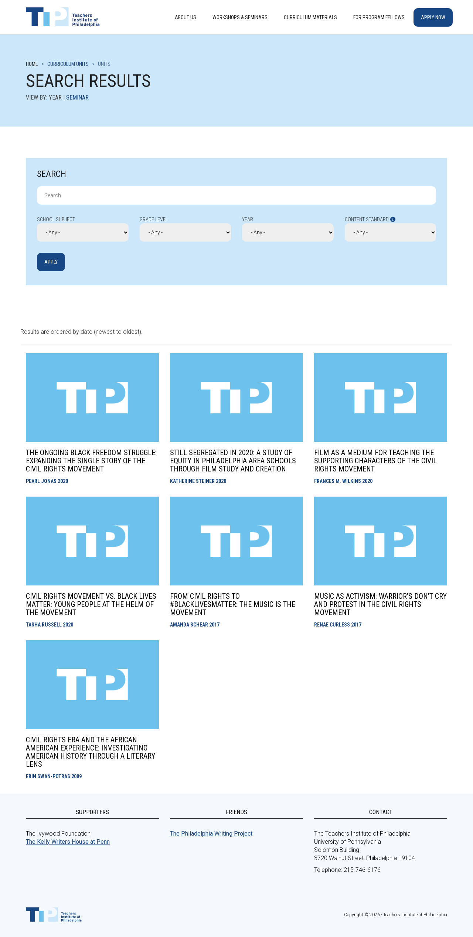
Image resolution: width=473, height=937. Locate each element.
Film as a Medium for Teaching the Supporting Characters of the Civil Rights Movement (375, 460)
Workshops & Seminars (240, 17)
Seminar (77, 97)
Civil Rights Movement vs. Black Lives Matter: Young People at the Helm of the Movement (91, 604)
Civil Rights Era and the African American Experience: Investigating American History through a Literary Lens (90, 752)
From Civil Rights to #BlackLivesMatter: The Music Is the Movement (232, 604)
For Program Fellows (379, 17)
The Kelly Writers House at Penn (68, 841)
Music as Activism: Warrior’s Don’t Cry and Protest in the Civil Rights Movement (380, 604)
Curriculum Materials (310, 17)
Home (32, 64)
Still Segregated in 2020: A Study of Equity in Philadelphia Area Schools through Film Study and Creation (233, 460)
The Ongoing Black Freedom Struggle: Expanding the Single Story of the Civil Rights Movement (91, 460)
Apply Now (433, 17)
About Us (185, 17)
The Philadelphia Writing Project (211, 833)
